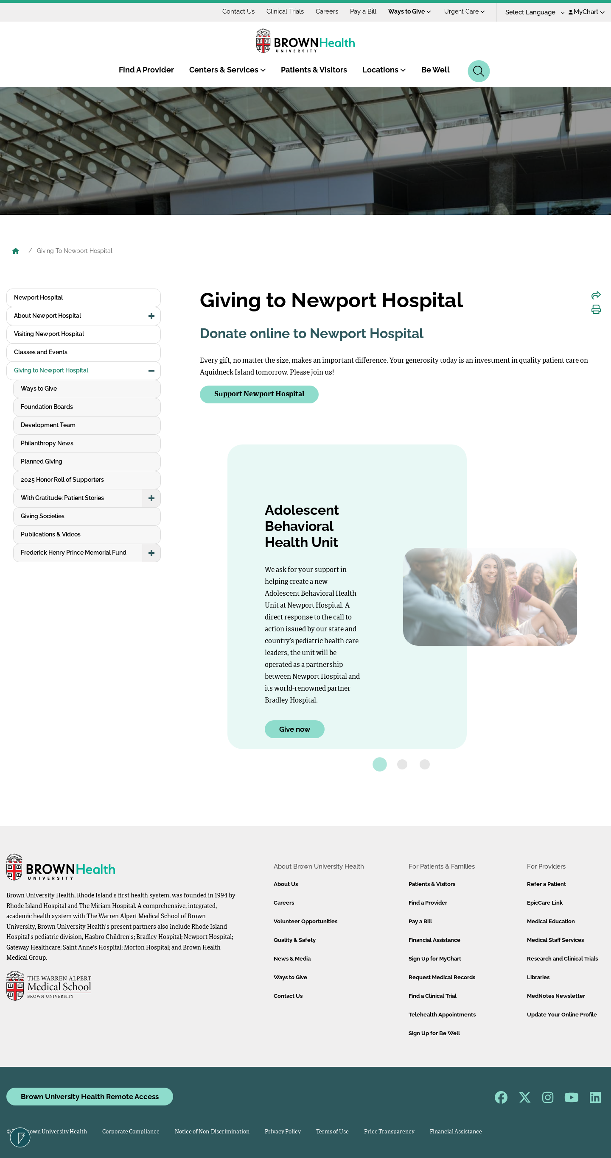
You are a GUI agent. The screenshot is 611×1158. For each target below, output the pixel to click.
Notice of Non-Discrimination (212, 1132)
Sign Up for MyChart (435, 958)
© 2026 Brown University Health (46, 1132)
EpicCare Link (545, 903)
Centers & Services (227, 69)
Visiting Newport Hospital (49, 333)
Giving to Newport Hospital (51, 370)
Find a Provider (428, 903)
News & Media (292, 958)
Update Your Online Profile (562, 1014)
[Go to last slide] (211, 601)
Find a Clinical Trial (433, 996)
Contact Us (238, 11)
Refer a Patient (546, 884)
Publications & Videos (51, 534)
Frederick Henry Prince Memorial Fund (73, 552)
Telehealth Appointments (442, 1014)
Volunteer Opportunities (305, 921)
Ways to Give (409, 11)
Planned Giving (41, 461)
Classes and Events (40, 352)
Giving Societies (42, 516)
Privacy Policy (283, 1132)
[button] (151, 316)
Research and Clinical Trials (562, 958)
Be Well (435, 69)
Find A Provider (146, 69)
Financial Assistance (434, 940)
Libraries (538, 977)
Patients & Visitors (314, 69)
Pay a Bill (363, 11)
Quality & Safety (295, 940)
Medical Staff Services (555, 940)
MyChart (587, 12)
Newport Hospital (38, 297)
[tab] (380, 764)
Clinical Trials (285, 11)
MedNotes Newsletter (556, 996)
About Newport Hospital (47, 315)
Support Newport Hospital (259, 394)
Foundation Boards (47, 406)
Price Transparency (389, 1132)
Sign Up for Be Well (434, 1033)
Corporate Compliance (131, 1132)
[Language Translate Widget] (531, 12)
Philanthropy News (47, 443)
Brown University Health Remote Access (90, 1096)
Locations (384, 69)
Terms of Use (332, 1132)
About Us (286, 884)
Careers (327, 11)
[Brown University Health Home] (15, 251)
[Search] (479, 71)
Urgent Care (464, 11)
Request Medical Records (442, 977)
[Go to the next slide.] (593, 601)
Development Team (48, 425)
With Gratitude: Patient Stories (62, 497)
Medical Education (551, 921)
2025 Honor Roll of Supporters (62, 479)
